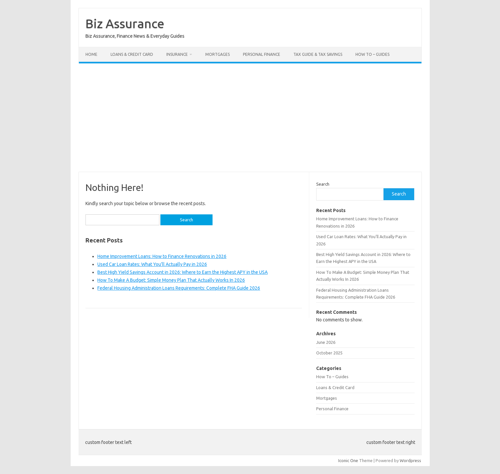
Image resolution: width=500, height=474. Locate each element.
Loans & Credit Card (132, 54)
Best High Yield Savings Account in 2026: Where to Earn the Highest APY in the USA (182, 272)
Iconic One (348, 460)
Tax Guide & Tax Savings (317, 54)
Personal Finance (261, 54)
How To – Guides (372, 54)
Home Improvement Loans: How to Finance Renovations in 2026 (161, 256)
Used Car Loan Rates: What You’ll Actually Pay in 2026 (152, 264)
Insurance (177, 54)
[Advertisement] (250, 117)
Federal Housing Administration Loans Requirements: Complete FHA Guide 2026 (178, 288)
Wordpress (410, 460)
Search (322, 184)
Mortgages (217, 54)
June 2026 (325, 342)
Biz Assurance (124, 23)
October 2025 (329, 352)
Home (91, 54)
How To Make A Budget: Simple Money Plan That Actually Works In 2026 (171, 280)
